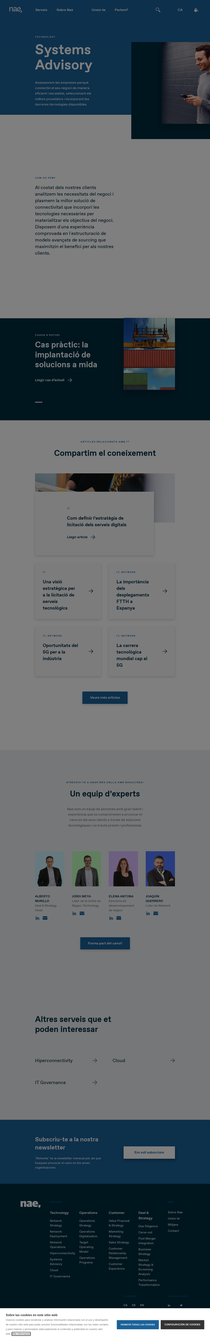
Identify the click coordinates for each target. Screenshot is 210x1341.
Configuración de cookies (182, 1324)
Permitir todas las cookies (138, 1324)
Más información (21, 1333)
